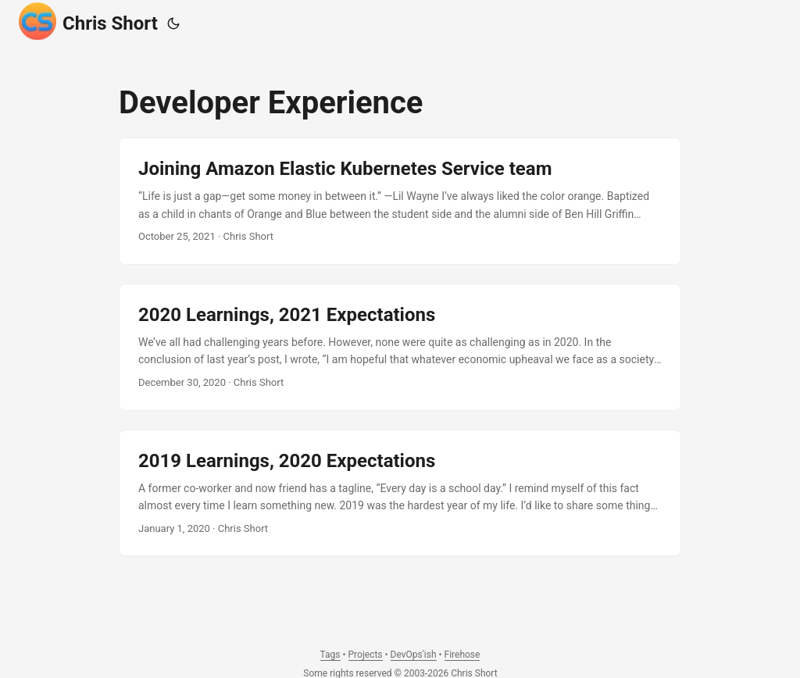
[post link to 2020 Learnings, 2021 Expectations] (400, 347)
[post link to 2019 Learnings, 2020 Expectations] (400, 493)
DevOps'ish (414, 654)
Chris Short (88, 21)
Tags (330, 654)
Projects (365, 654)
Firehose (462, 654)
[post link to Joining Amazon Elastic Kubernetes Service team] (400, 201)
